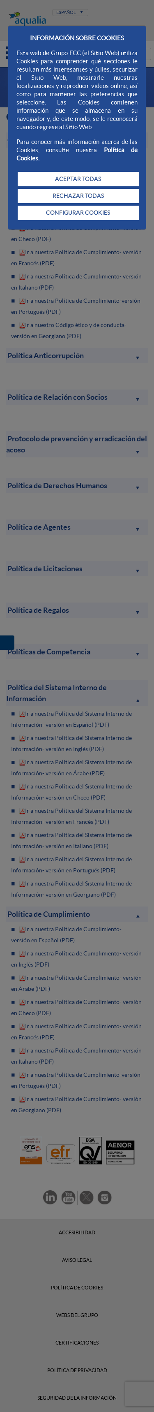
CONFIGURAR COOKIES (78, 212)
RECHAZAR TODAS (78, 195)
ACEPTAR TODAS (78, 179)
